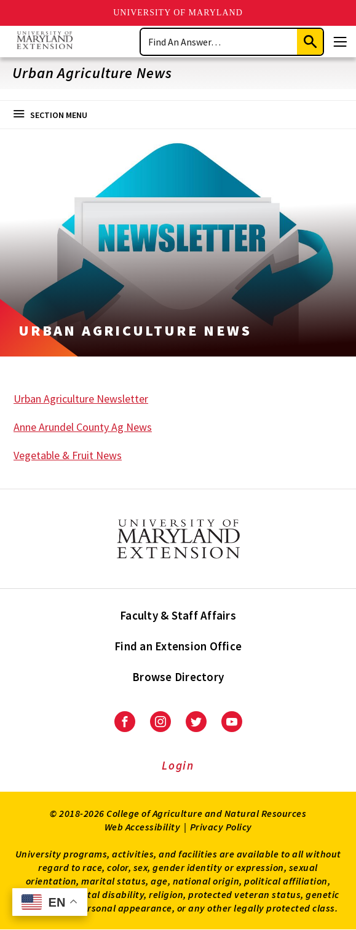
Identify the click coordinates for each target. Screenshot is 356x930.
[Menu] (340, 41)
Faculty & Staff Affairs (178, 615)
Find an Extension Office (178, 646)
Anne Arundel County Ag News (83, 427)
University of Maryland (178, 12)
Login (178, 765)
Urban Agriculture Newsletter (81, 399)
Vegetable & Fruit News (68, 455)
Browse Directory (178, 676)
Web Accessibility (143, 827)
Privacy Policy (221, 827)
